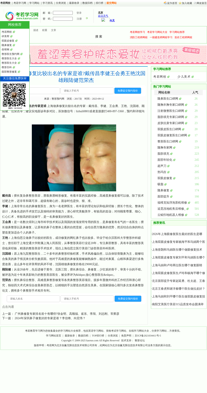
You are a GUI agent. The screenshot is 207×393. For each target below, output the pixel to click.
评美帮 (33, 264)
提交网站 (111, 2)
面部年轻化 (164, 159)
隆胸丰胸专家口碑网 (170, 104)
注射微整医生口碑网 (170, 110)
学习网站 (34, 2)
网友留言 (202, 3)
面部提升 (163, 196)
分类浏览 (61, 2)
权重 (44, 30)
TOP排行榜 (98, 335)
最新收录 (74, 2)
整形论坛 (140, 340)
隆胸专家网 (164, 147)
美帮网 (5, 49)
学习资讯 (48, 2)
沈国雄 (6, 253)
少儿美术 (184, 76)
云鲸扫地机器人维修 (170, 214)
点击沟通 (8, 306)
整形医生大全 (9, 58)
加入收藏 (187, 3)
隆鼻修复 (163, 190)
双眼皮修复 (164, 178)
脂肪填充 (163, 153)
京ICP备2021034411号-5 (148, 335)
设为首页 (172, 3)
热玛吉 (161, 172)
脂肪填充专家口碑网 (170, 117)
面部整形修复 (9, 71)
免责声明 (126, 335)
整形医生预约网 (10, 54)
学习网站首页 (53, 335)
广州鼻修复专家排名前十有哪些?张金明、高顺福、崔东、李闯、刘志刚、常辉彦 (67, 313)
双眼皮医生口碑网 (169, 129)
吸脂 (160, 184)
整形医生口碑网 (167, 141)
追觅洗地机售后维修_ (171, 208)
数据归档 (87, 2)
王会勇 (6, 222)
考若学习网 (19, 2)
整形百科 (7, 67)
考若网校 (5, 2)
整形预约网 (58, 98)
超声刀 (161, 165)
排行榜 (99, 2)
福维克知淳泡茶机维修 (172, 202)
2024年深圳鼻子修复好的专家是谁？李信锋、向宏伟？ (50, 318)
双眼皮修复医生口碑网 (172, 135)
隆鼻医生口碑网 (167, 98)
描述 (35, 30)
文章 (53, 30)
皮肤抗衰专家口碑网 (170, 123)
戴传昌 (6, 195)
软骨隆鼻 (120, 253)
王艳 (5, 237)
